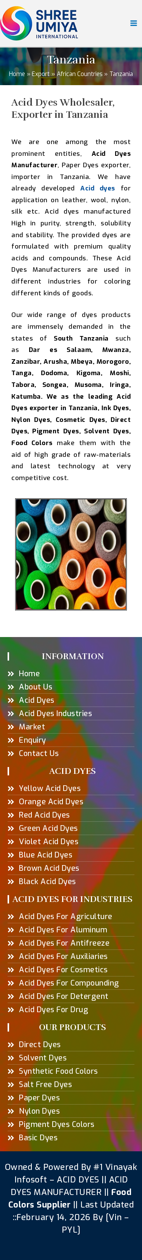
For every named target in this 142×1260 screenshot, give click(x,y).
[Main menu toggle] (134, 23)
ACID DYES (78, 1179)
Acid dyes (97, 188)
